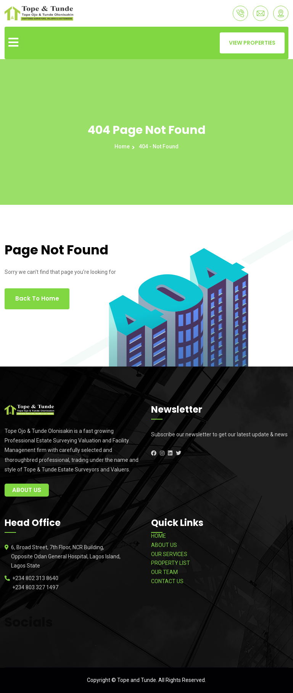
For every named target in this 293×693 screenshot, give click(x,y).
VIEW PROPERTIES (252, 43)
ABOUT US (164, 545)
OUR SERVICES (169, 554)
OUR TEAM (164, 572)
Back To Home (37, 298)
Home (123, 146)
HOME (158, 536)
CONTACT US (167, 581)
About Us (26, 490)
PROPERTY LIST (170, 563)
